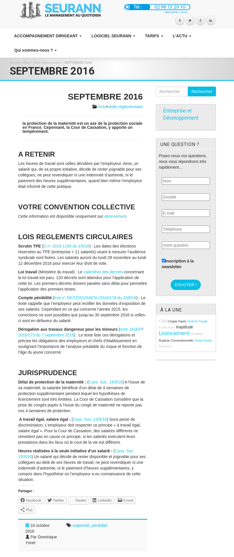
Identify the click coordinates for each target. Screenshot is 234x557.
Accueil (15, 62)
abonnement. (116, 216)
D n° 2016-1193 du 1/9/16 (66, 246)
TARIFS (153, 36)
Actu (102, 106)
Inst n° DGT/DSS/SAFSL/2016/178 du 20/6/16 (95, 297)
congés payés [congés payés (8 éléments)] (177, 321)
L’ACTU (181, 36)
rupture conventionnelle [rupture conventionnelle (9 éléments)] (176, 340)
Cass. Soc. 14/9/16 (105, 382)
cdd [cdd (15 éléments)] (163, 321)
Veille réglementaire (47, 62)
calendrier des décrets (103, 272)
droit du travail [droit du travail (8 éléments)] (197, 321)
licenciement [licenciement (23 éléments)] (174, 333)
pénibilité (99, 525)
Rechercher (201, 91)
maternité (81, 525)
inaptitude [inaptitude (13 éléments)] (184, 327)
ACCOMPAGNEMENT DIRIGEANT (47, 36)
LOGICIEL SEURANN (112, 36)
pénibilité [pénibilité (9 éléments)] (196, 334)
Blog (26, 62)
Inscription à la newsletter (178, 264)
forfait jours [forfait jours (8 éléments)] (167, 327)
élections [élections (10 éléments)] (165, 346)
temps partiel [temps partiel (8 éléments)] (203, 340)
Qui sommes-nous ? (35, 50)
